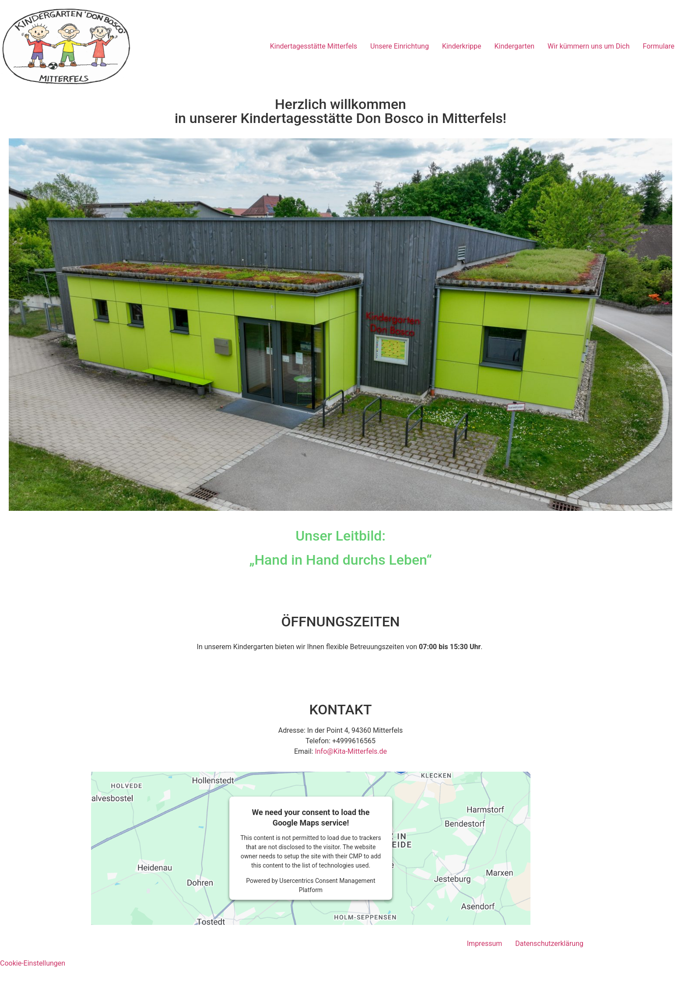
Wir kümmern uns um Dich (588, 46)
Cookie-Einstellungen (32, 963)
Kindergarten (514, 46)
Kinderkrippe (461, 46)
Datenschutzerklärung (549, 943)
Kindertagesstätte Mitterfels (313, 46)
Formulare (658, 46)
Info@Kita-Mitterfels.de (351, 751)
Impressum (484, 943)
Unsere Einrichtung (399, 46)
